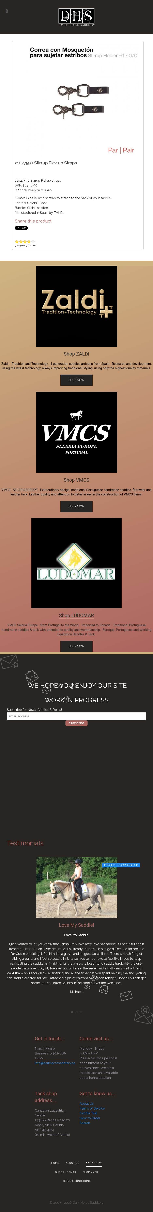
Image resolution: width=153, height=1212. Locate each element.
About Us (87, 1103)
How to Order (90, 1118)
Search (85, 1123)
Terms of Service (92, 1108)
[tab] (72, 1012)
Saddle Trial (88, 1113)
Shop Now (76, 380)
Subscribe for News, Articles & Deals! (34, 710)
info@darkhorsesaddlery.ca (55, 1063)
